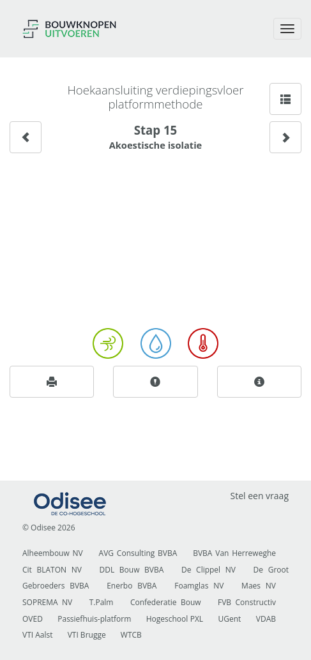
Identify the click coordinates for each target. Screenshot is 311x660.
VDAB (266, 618)
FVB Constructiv (247, 602)
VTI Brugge (87, 634)
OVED (32, 618)
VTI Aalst (37, 634)
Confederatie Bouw (165, 602)
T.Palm (101, 602)
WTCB (131, 634)
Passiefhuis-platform (94, 618)
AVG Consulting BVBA (138, 553)
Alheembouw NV (52, 553)
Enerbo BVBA (131, 585)
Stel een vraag (259, 496)
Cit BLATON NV (52, 569)
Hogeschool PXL (174, 618)
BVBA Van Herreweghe (234, 553)
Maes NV (258, 585)
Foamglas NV (199, 585)
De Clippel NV (208, 569)
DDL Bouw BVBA (132, 569)
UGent (229, 618)
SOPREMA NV (47, 602)
